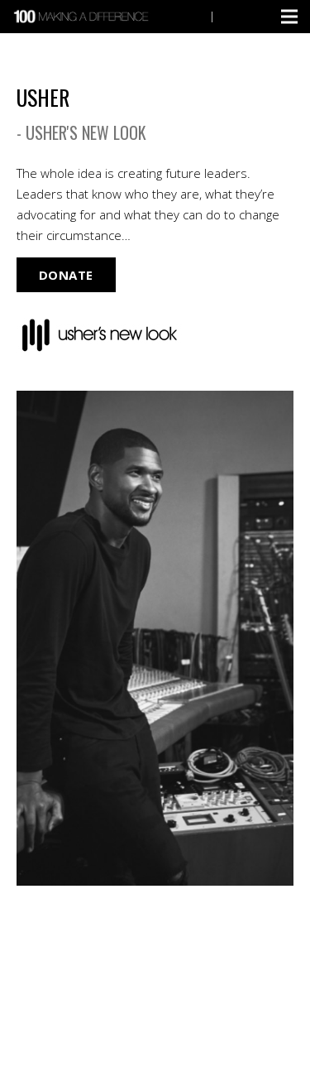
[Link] (82, 16)
